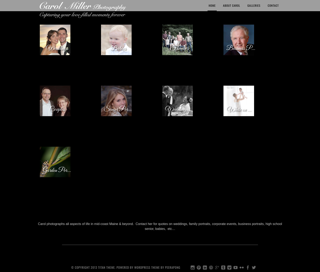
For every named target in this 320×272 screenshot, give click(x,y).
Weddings (57, 48)
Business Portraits (241, 48)
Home (212, 5)
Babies (118, 48)
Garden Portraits (57, 170)
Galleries (254, 5)
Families (179, 48)
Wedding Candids (180, 109)
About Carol (231, 5)
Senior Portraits (118, 109)
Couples (57, 109)
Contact (273, 5)
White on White (241, 109)
